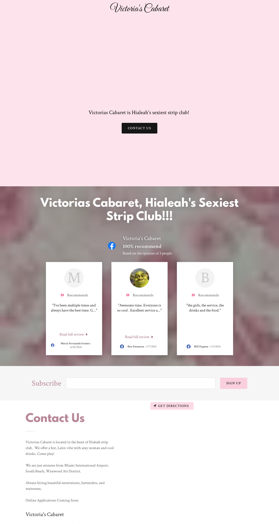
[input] (140, 383)
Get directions (171, 406)
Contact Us (139, 128)
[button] (139, 9)
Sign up (233, 383)
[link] (74, 334)
